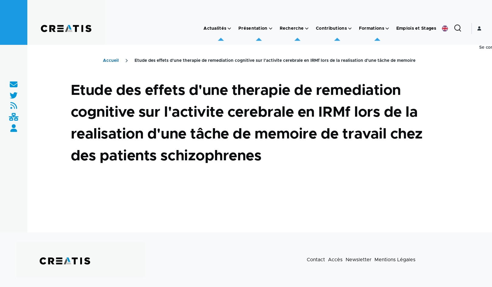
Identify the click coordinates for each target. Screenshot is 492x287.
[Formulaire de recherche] (457, 28)
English (445, 28)
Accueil (111, 60)
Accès (335, 259)
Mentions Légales (394, 259)
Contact (316, 259)
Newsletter (358, 259)
